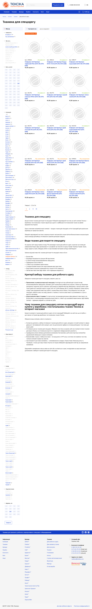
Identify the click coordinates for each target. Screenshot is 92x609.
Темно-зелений (9, 455)
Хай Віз (7, 362)
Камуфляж (8, 342)
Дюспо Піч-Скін (9, 179)
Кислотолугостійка (10, 344)
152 (10, 83)
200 (14, 89)
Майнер (7, 201)
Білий (6, 370)
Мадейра (7, 199)
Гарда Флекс (8, 157)
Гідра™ (27, 597)
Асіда (6, 134)
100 (18, 75)
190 (6, 89)
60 (18, 69)
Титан (6, 244)
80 (6, 75)
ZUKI (6, 120)
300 (18, 97)
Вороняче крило (9, 386)
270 (10, 97)
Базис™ (27, 555)
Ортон (7, 209)
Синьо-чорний (9, 445)
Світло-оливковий (10, 437)
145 (18, 80)
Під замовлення (9, 36)
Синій (6, 441)
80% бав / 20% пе (9, 326)
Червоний (7, 482)
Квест (7, 183)
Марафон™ (28, 572)
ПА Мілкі (7, 352)
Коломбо (7, 187)
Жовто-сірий (8, 392)
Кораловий (8, 400)
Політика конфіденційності (81, 606)
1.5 (6, 506)
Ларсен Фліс (8, 195)
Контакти (36, 12)
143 (14, 80)
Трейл (7, 246)
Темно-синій (8, 467)
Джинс (7, 173)
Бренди (21, 12)
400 (6, 105)
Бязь (6, 146)
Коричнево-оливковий (11, 404)
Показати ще (9, 330)
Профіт (7, 215)
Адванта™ (28, 552)
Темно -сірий (8, 463)
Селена (7, 231)
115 (14, 78)
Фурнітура (50, 561)
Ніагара (7, 205)
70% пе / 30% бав (9, 320)
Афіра (6, 138)
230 (14, 91)
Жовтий (7, 390)
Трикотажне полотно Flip (11, 248)
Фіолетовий (8, 473)
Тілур (6, 242)
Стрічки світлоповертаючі (54, 558)
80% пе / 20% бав (9, 328)
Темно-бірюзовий (9, 451)
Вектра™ (27, 558)
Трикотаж (8, 499)
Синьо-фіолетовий (10, 443)
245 (10, 94)
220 (10, 91)
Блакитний (8, 380)
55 (10, 69)
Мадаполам (8, 197)
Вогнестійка (8, 340)
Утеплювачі (50, 552)
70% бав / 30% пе (9, 314)
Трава (6, 471)
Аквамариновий (9, 368)
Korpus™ (27, 591)
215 (6, 91)
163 (10, 514)
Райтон (7, 223)
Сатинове (7, 497)
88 (14, 75)
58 (14, 69)
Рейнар (7, 225)
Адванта (7, 124)
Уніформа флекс (9, 258)
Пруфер (7, 221)
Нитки (49, 555)
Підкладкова (8, 211)
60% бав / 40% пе (9, 298)
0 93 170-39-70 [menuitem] (76, 553)
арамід (7, 58)
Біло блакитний (9, 374)
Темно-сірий (8, 461)
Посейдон (8, 213)
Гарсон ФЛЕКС (9, 161)
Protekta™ (27, 547)
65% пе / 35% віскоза (10, 312)
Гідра (6, 152)
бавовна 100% (9, 45)
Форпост (7, 264)
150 (6, 83)
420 (10, 105)
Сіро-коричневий (9, 433)
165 (6, 86)
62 (10, 72)
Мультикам (8, 413)
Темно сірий (8, 469)
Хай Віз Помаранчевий (11, 475)
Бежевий (7, 378)
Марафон (7, 203)
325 (14, 100)
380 (18, 102)
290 (14, 97)
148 (6, 511)
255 (18, 94)
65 (14, 72)
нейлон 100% (8, 53)
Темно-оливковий (10, 459)
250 (14, 94)
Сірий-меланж (9, 427)
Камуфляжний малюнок (11, 396)
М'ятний (7, 405)
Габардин (7, 154)
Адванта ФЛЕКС (9, 126)
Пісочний (7, 419)
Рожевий (7, 423)
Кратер (7, 189)
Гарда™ (27, 561)
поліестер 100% (9, 49)
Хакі (6, 481)
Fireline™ (27, 544)
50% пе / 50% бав (9, 51)
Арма (6, 132)
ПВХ (6, 354)
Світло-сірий (8, 439)
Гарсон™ (27, 564)
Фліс (6, 260)
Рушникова (8, 227)
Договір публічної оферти (64, 606)
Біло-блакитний (9, 372)
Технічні (49, 550)
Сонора (7, 233)
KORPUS (7, 118)
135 (6, 80)
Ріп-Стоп (7, 360)
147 (18, 509)
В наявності (8, 34)
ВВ (6, 338)
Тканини (14, 12)
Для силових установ (53, 544)
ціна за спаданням (45, 29)
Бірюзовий (8, 376)
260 (6, 97)
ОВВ (6, 348)
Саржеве (7, 495)
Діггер (7, 167)
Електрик (7, 388)
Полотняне (8, 493)
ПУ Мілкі (7, 358)
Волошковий (8, 384)
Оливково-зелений (10, 417)
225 (10, 517)
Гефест (7, 163)
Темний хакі (8, 449)
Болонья (7, 142)
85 (10, 75)
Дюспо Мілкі (8, 177)
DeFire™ (27, 541)
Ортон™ (27, 575)
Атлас (7, 136)
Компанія (6, 12)
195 (10, 89)
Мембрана (8, 346)
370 (14, 102)
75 (18, 72)
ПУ (6, 356)
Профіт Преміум (9, 217)
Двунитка (8, 169)
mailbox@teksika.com (78, 559)
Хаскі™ (27, 583)
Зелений (7, 394)
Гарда (6, 156)
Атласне (7, 491)
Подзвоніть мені (58, 5)
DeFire (7, 116)
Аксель (7, 128)
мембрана (8, 55)
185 (18, 86)
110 (10, 78)
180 (14, 86)
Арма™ (27, 594)
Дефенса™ (28, 566)
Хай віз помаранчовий (11, 477)
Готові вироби (51, 566)
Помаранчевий (9, 421)
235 (18, 91)
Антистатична (9, 336)
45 (14, 506)
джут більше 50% (10, 62)
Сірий (6, 425)
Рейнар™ (27, 580)
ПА (6, 350)
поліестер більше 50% (11, 47)
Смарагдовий (8, 447)
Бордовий (8, 382)
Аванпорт (7, 122)
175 (10, 86)
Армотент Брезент (30, 588)
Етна (6, 181)
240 (6, 94)
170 (18, 514)
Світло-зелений (9, 435)
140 (10, 80)
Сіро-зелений (8, 431)
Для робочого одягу (52, 541)
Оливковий (8, 415)
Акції (47, 12)
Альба (7, 130)
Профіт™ (27, 577)
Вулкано (7, 150)
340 (6, 102)
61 (6, 72)
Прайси (28, 12)
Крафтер (7, 191)
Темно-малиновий (10, 457)
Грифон (7, 165)
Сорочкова (8, 234)
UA (86, 5)
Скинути (8, 522)
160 (18, 83)
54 (6, 69)
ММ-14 (7, 409)
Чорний (7, 484)
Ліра (6, 193)
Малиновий (8, 407)
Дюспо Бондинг (9, 175)
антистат (7, 56)
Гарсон (7, 159)
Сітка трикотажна (10, 229)
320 (10, 100)
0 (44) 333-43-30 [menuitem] (73, 5)
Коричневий (8, 402)
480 (14, 105)
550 (6, 108)
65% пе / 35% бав (9, 310)
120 (18, 78)
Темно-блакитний (10, 453)
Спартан (7, 240)
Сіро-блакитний (9, 429)
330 (18, 100)
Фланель (7, 262)
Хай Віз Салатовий (10, 479)
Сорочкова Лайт (9, 236)
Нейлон (7, 207)
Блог (42, 12)
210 (18, 89)
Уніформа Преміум (10, 256)
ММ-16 (7, 411)
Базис (7, 140)
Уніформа (7, 254)
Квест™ (27, 569)
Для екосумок (51, 547)
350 (10, 102)
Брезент (7, 144)
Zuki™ (26, 550)
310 (6, 100)
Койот (7, 398)
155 (14, 83)
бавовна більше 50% (10, 43)
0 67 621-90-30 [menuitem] (76, 549)
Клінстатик (8, 185)
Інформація (6, 539)
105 (6, 78)
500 (18, 105)
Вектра (7, 148)
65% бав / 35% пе (9, 300)
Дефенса (7, 171)
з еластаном (8, 60)
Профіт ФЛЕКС (9, 219)
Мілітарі (49, 564)
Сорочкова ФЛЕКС (10, 238)
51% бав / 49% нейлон (11, 284)
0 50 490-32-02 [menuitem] (76, 551)
